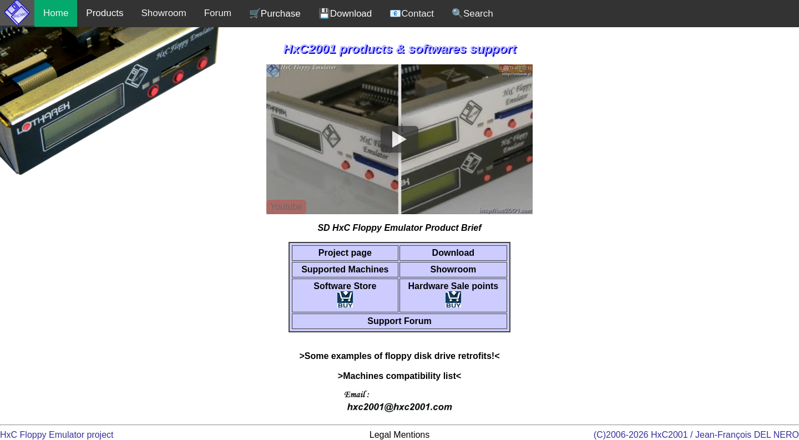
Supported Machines (344, 269)
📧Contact (412, 13)
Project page (345, 252)
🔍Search (472, 13)
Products (104, 13)
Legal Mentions (400, 434)
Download (453, 252)
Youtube (286, 206)
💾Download (345, 13)
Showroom (163, 13)
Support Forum (399, 321)
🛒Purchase (275, 13)
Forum (217, 13)
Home (55, 13)
